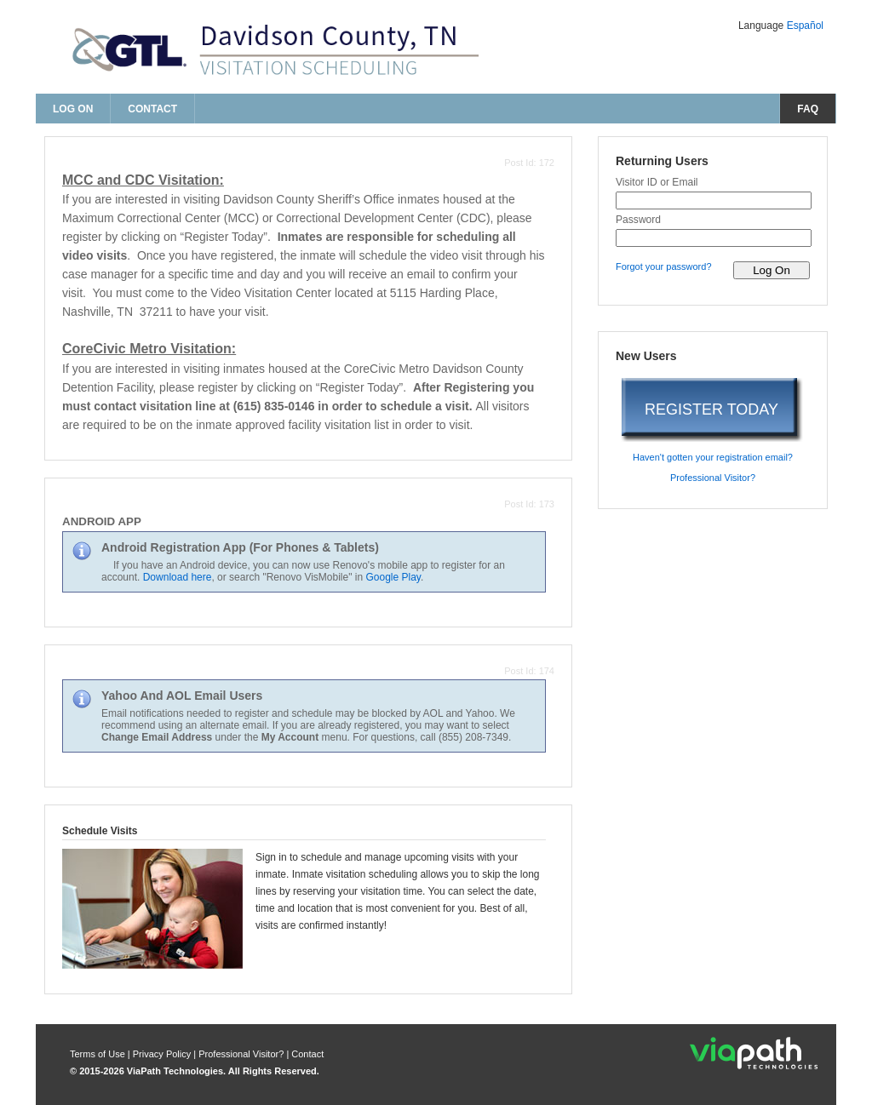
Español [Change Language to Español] (805, 25)
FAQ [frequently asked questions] (807, 109)
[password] (714, 238)
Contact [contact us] (152, 109)
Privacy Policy (163, 1054)
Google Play (392, 577)
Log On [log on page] (73, 109)
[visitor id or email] (714, 200)
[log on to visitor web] (771, 270)
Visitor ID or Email (657, 182)
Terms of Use (99, 1054)
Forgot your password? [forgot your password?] (664, 266)
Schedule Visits (99, 831)
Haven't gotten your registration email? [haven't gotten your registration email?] (713, 457)
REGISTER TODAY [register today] (711, 409)
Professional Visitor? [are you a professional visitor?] (712, 477)
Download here (177, 577)
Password (638, 220)
